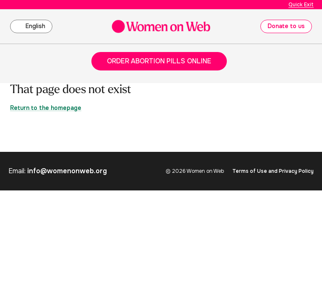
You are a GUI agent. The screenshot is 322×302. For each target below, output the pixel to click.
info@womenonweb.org (67, 171)
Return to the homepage (45, 108)
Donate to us (286, 26)
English (35, 26)
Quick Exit (301, 4)
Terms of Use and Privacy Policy (273, 171)
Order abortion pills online (159, 61)
